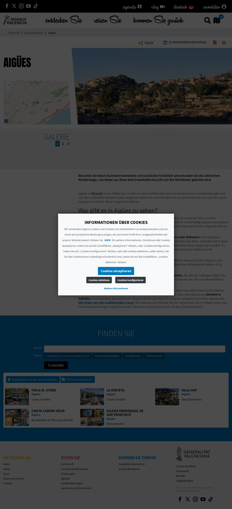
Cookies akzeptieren (116, 271)
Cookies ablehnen (99, 280)
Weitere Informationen (116, 288)
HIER (107, 240)
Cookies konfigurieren (130, 280)
